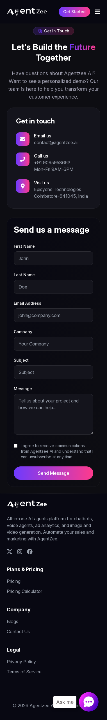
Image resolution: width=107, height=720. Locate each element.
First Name (24, 246)
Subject (21, 360)
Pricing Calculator (24, 591)
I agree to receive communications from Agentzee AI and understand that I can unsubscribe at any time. (57, 451)
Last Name (24, 274)
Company (23, 331)
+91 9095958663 (52, 162)
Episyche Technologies (57, 189)
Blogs (12, 621)
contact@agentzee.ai (56, 142)
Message (23, 388)
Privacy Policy (21, 661)
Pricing (14, 581)
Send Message (53, 473)
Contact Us (18, 631)
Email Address (27, 303)
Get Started (74, 11)
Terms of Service (24, 671)
